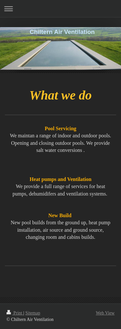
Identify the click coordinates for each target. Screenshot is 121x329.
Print (14, 313)
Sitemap (32, 313)
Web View (105, 313)
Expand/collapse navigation (60, 9)
